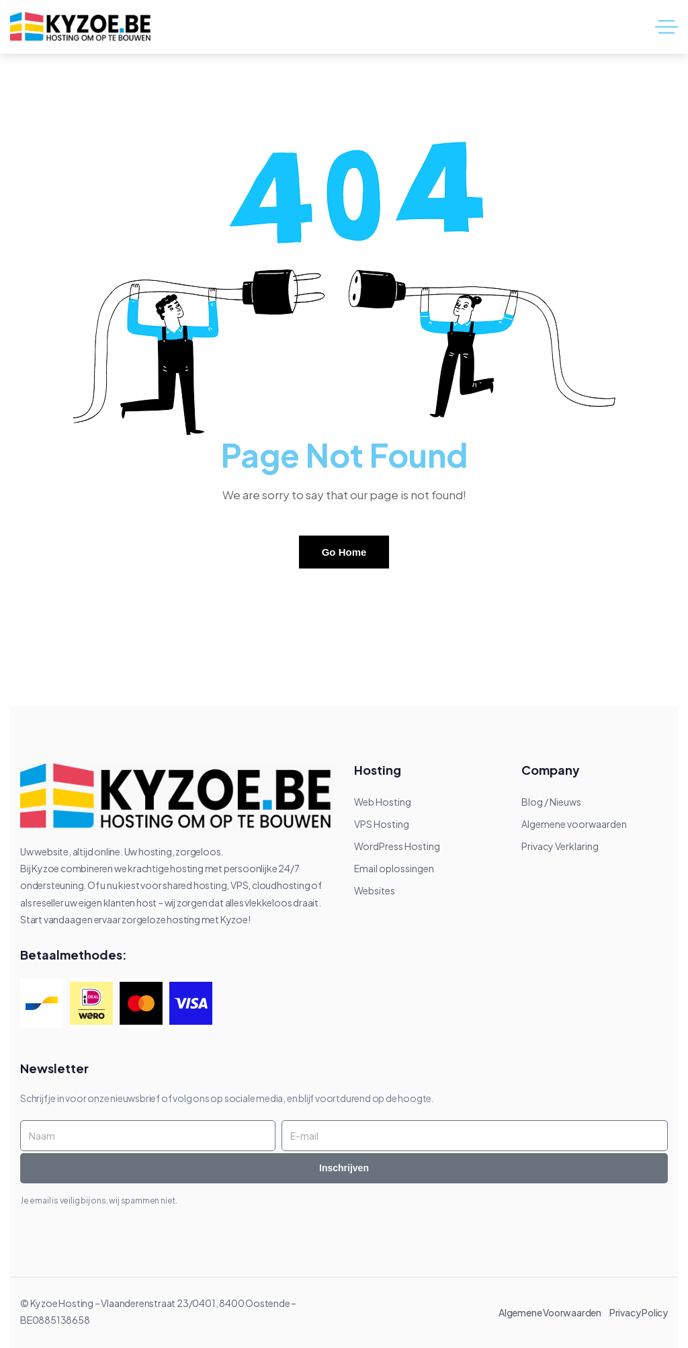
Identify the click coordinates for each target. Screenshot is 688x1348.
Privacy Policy (638, 1312)
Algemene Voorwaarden (553, 1312)
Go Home (344, 552)
